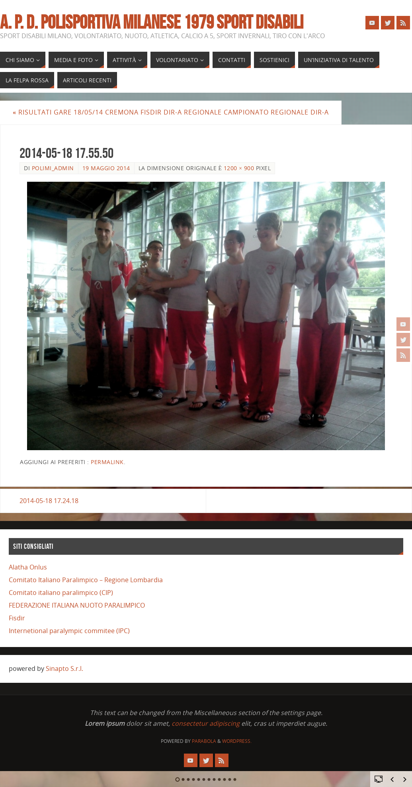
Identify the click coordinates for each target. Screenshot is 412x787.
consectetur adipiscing (206, 723)
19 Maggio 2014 (106, 168)
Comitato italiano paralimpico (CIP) (61, 592)
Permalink (107, 462)
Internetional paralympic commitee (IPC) (69, 630)
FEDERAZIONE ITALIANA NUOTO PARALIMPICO (77, 605)
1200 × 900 (239, 168)
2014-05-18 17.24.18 (49, 500)
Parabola (204, 741)
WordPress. (237, 741)
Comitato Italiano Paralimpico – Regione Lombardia (86, 579)
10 (225, 779)
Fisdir (17, 618)
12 (235, 779)
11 (230, 779)
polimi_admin (53, 168)
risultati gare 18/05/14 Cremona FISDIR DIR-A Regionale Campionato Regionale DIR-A (171, 112)
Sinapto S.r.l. (64, 668)
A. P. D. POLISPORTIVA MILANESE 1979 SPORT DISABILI (151, 22)
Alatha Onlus (28, 567)
